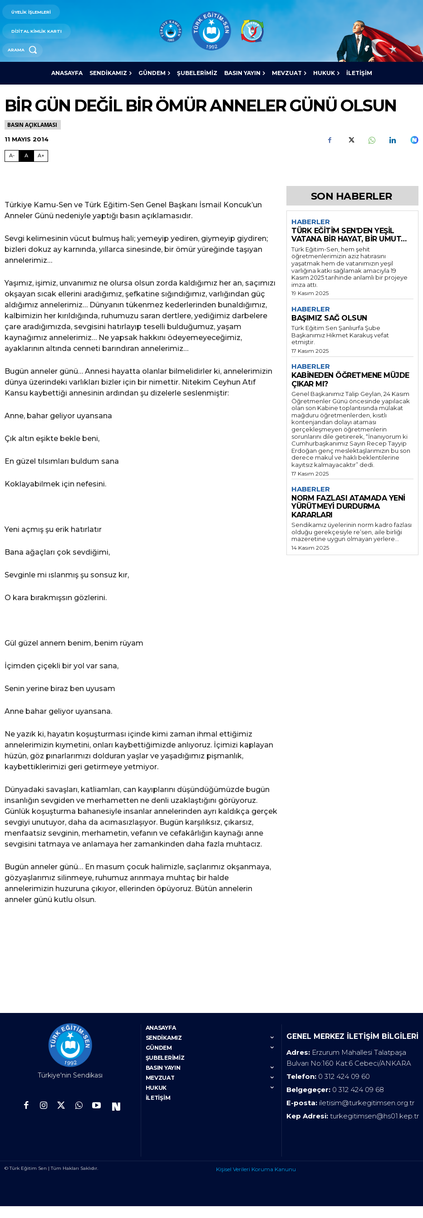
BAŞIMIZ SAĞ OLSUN (329, 318)
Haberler (310, 222)
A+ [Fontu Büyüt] (41, 155)
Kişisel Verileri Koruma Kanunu (256, 1181)
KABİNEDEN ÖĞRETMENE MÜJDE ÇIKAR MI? (350, 379)
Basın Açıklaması (33, 125)
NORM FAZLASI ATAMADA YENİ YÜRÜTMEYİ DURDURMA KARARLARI (348, 506)
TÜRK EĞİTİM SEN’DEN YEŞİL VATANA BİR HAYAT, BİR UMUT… (349, 234)
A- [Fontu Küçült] (12, 155)
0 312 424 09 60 (344, 1088)
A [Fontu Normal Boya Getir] (26, 155)
